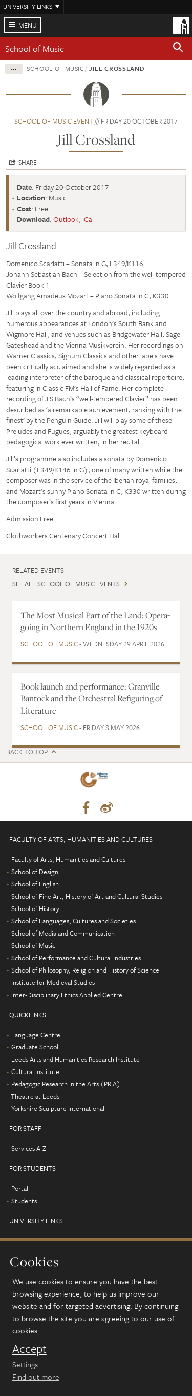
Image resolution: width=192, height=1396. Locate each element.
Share (27, 162)
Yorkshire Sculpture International (57, 1108)
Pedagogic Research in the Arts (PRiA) (65, 1084)
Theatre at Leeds (35, 1096)
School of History (35, 908)
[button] (178, 49)
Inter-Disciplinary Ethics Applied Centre (66, 994)
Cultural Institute (35, 1071)
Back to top (27, 752)
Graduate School (34, 1047)
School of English (35, 884)
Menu (27, 25)
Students (24, 1201)
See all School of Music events (66, 584)
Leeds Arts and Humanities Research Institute (75, 1059)
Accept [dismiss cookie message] (29, 1349)
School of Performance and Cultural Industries (76, 958)
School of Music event (53, 121)
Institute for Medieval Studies (53, 982)
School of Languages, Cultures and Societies (73, 921)
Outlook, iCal (73, 219)
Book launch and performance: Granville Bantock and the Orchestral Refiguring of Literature (91, 698)
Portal (19, 1188)
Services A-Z (28, 1148)
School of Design (34, 871)
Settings (25, 1364)
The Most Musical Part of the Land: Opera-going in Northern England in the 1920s (95, 621)
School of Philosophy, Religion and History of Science (85, 970)
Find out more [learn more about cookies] (35, 1376)
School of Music (34, 48)
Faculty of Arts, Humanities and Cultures (68, 859)
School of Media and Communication (63, 933)
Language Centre (35, 1034)
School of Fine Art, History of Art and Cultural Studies (86, 896)
